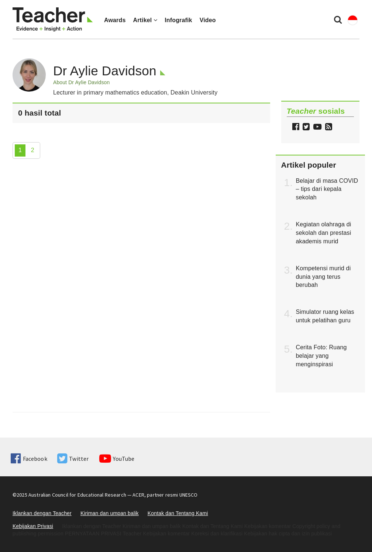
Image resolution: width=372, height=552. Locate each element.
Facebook (29, 458)
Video (208, 20)
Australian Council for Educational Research (77, 494)
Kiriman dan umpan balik (109, 513)
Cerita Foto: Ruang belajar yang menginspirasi (321, 355)
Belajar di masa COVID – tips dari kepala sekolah (327, 189)
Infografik (178, 20)
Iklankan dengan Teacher (42, 513)
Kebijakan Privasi (33, 526)
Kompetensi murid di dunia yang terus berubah (323, 276)
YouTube (116, 458)
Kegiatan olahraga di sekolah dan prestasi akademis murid (323, 232)
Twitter (73, 458)
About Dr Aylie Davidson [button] (81, 82)
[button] (327, 127)
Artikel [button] (145, 20)
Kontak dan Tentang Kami (178, 513)
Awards (114, 20)
